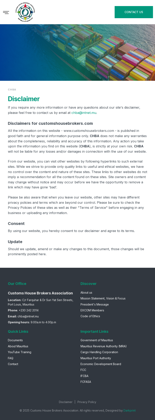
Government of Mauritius (97, 340)
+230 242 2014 (29, 310)
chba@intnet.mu (83, 113)
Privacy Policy (87, 402)
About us (86, 292)
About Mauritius (18, 346)
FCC (83, 370)
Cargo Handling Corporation (99, 352)
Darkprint (130, 410)
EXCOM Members (92, 310)
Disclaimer (65, 402)
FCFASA (86, 381)
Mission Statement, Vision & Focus (103, 298)
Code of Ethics (90, 316)
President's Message (95, 304)
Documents (15, 340)
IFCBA (84, 376)
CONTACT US (134, 12)
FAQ (10, 358)
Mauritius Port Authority (96, 358)
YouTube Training (19, 352)
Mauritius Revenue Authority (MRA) (104, 346)
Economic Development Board (101, 364)
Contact (13, 364)
